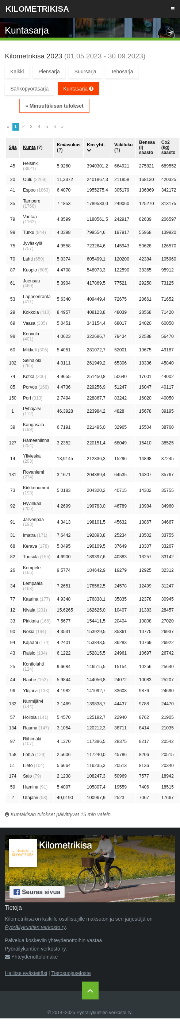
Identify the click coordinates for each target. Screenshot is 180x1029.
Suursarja (85, 71)
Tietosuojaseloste (71, 973)
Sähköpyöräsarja (29, 89)
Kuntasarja (78, 89)
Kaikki (17, 71)
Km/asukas (69, 144)
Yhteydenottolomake (34, 957)
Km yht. (96, 144)
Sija (13, 147)
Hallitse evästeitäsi (26, 973)
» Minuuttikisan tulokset (54, 106)
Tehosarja (122, 71)
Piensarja (49, 71)
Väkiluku (123, 144)
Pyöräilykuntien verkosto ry (35, 927)
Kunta (29, 147)
